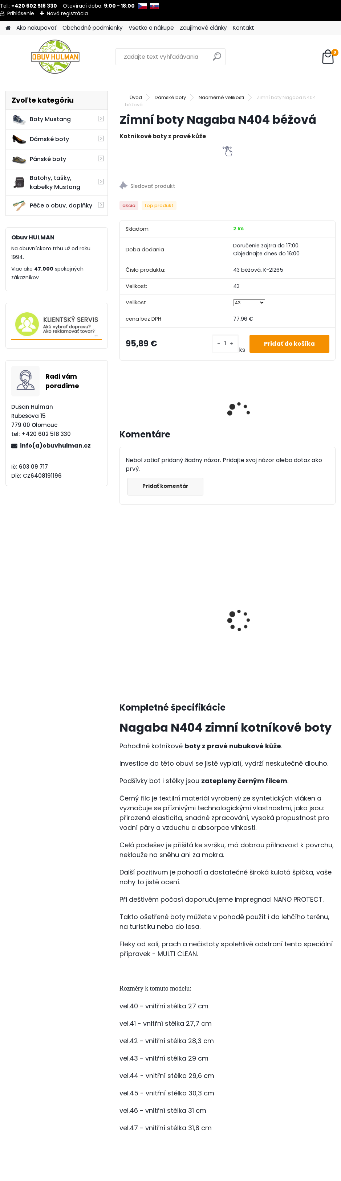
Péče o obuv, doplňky (52, 205)
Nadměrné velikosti (221, 97)
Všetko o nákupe (151, 28)
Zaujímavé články (203, 28)
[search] (217, 59)
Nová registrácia (67, 13)
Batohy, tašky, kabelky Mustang (46, 182)
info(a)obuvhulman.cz (55, 445)
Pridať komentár (165, 486)
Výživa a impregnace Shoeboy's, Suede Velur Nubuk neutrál (157, 616)
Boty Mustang (41, 119)
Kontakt (243, 28)
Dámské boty (40, 139)
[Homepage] (8, 28)
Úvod (136, 97)
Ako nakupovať (36, 28)
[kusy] (225, 343)
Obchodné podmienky (92, 28)
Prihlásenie (20, 13)
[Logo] (55, 57)
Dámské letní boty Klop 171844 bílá (237, 594)
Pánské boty (39, 159)
